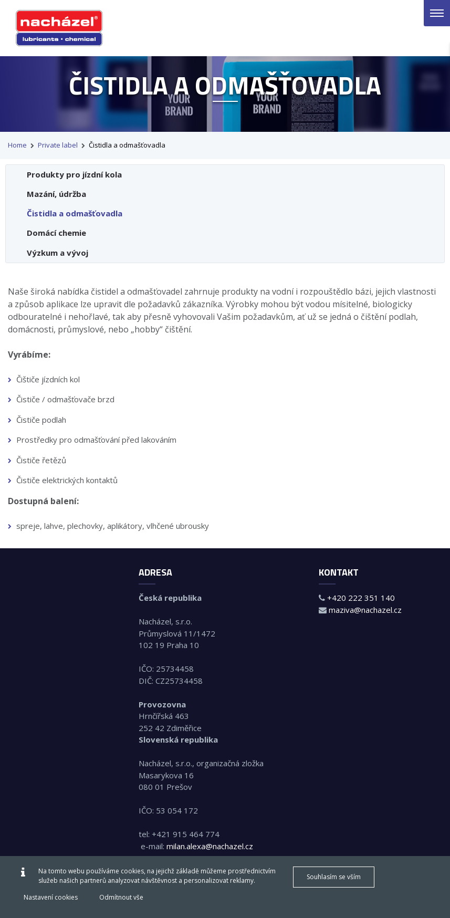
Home (17, 145)
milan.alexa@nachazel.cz (209, 846)
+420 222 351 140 (361, 597)
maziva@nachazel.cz (365, 609)
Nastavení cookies (51, 897)
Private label (58, 145)
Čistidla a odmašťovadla (127, 145)
